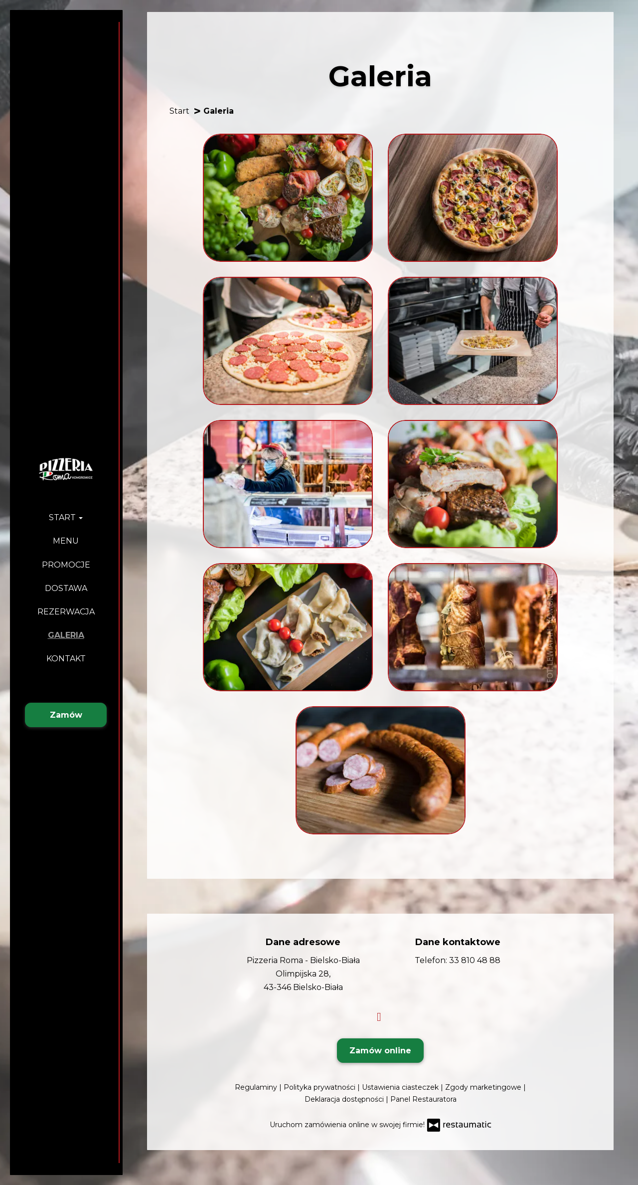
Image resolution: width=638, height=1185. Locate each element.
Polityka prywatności (320, 1087)
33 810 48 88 (474, 960)
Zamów (66, 715)
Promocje (66, 565)
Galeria (66, 635)
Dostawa (66, 588)
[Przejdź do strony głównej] (66, 469)
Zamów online (380, 1050)
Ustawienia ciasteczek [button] (401, 1087)
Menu (66, 541)
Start (66, 517)
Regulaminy (257, 1087)
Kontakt (66, 658)
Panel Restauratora (423, 1099)
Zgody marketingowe (484, 1087)
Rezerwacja (66, 611)
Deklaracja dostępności (345, 1099)
